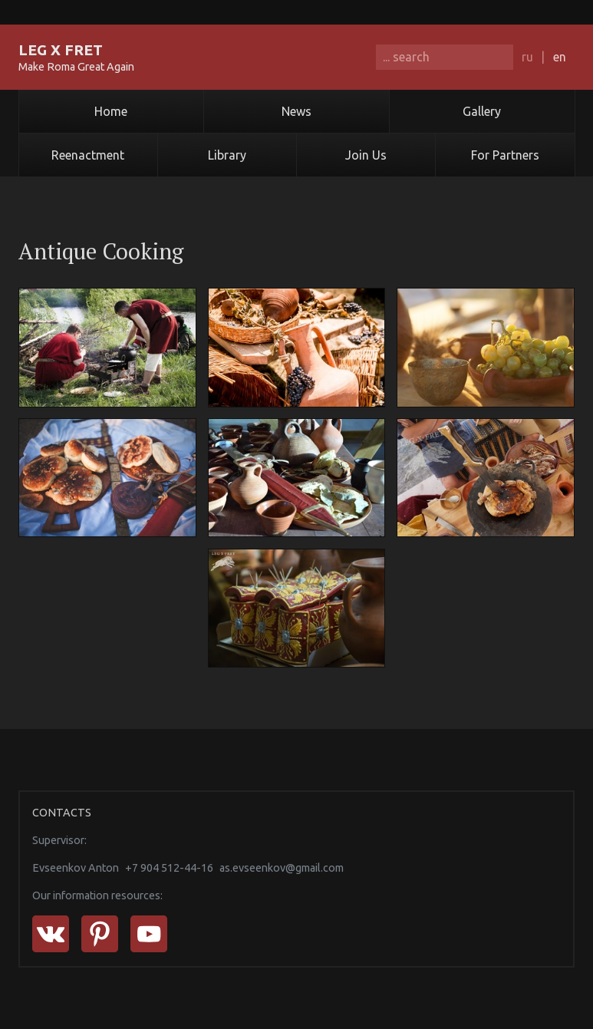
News (296, 111)
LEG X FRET (60, 49)
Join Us (366, 155)
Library (227, 155)
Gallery (482, 111)
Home (110, 111)
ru (527, 57)
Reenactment (87, 155)
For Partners (505, 155)
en (559, 57)
